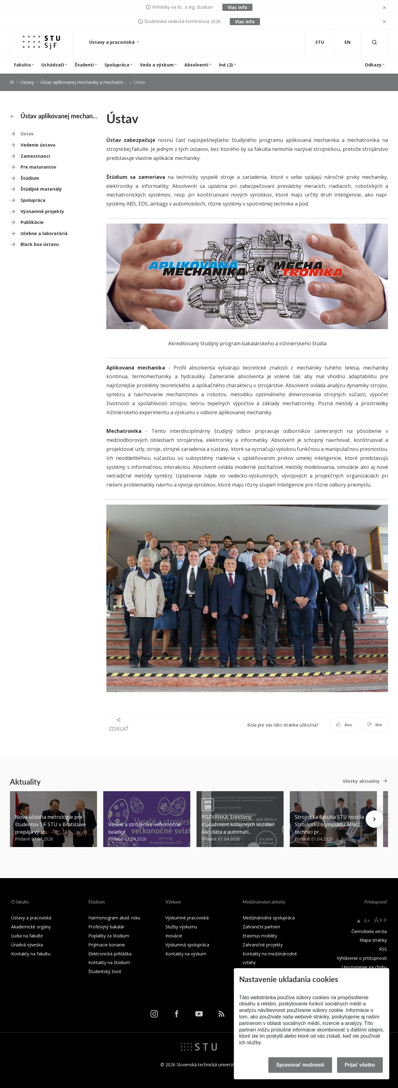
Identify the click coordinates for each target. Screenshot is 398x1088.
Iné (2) (226, 65)
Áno (344, 725)
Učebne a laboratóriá (44, 233)
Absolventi (196, 65)
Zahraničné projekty (263, 945)
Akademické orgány (31, 927)
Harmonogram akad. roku (114, 918)
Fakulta (22, 65)
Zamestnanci (35, 156)
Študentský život (104, 971)
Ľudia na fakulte (27, 936)
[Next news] (374, 819)
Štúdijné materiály (41, 189)
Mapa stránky (373, 940)
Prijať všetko (360, 1065)
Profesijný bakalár (106, 927)
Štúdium (30, 178)
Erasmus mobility (260, 936)
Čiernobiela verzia (369, 931)
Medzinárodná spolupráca (269, 918)
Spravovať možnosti (300, 1065)
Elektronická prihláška (110, 954)
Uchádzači (52, 65)
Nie (374, 725)
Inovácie (173, 936)
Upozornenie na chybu (364, 967)
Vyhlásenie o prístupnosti (362, 958)
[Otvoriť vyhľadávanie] (374, 42)
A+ (367, 920)
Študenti (84, 65)
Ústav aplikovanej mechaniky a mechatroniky (85, 82)
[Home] (12, 82)
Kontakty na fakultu (30, 954)
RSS (383, 949)
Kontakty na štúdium (109, 962)
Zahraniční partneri (261, 927)
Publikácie (32, 222)
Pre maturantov (38, 167)
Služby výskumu (181, 927)
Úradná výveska (27, 945)
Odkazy (373, 65)
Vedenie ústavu (38, 145)
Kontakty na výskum (185, 954)
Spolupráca (116, 65)
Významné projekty (42, 211)
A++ (380, 920)
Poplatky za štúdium (108, 936)
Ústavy (27, 82)
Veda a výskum (157, 65)
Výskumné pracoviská (187, 918)
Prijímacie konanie (106, 945)
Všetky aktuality (361, 781)
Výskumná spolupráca (187, 945)
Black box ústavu (40, 244)
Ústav (27, 134)
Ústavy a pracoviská (112, 42)
